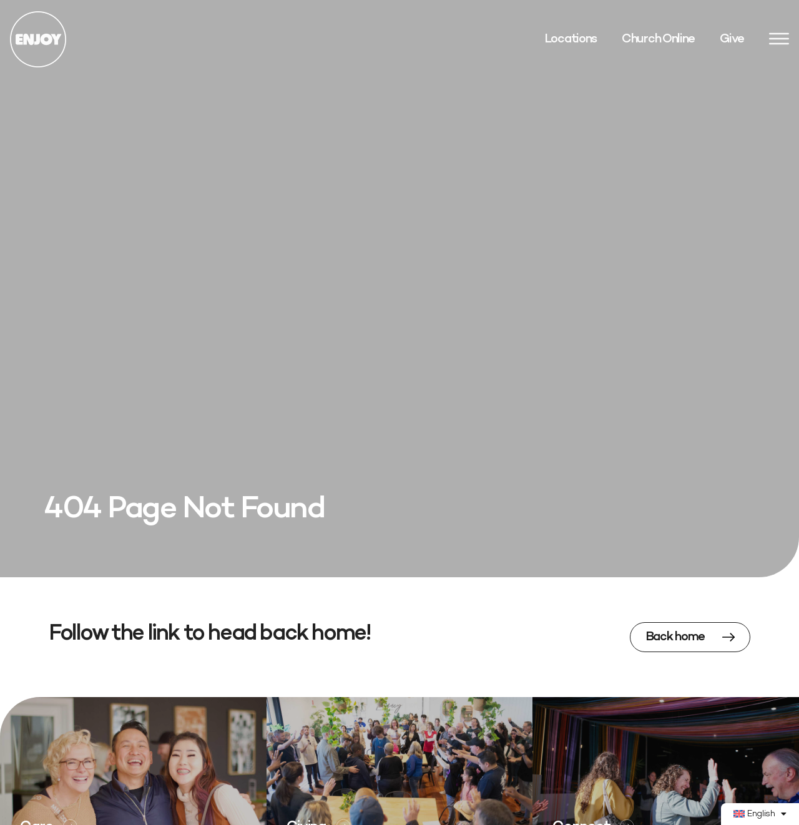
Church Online (658, 39)
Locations (570, 39)
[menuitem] (760, 814)
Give (732, 39)
